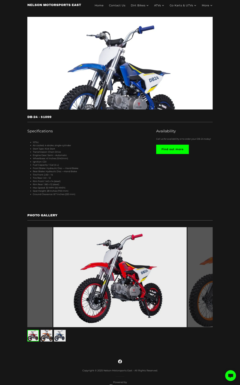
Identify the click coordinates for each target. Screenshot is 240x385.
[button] (140, 6)
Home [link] (99, 5)
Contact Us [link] (117, 5)
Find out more (173, 149)
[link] (54, 5)
